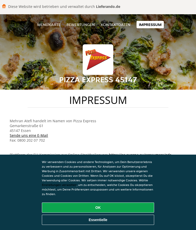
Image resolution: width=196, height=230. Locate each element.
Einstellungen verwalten (59, 185)
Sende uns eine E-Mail (29, 135)
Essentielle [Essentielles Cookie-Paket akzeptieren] (98, 220)
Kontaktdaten (115, 24)
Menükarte (48, 24)
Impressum (150, 24)
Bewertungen (81, 24)
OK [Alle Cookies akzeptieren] (98, 208)
